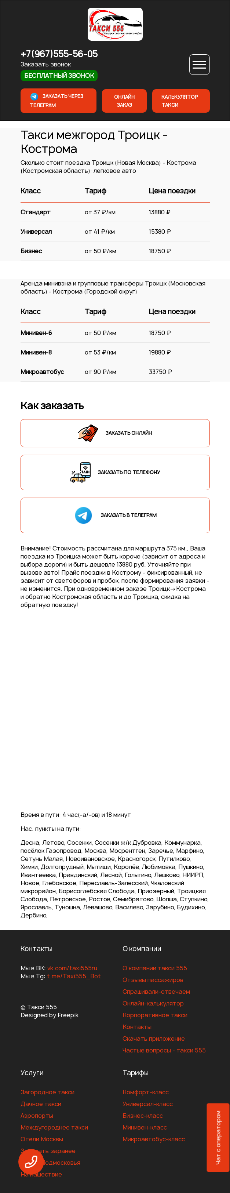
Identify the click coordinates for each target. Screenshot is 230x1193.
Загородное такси (47, 1092)
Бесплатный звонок (59, 76)
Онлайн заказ (124, 101)
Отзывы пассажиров (153, 980)
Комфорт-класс (146, 1092)
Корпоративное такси (155, 1015)
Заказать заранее (48, 1151)
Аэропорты (37, 1116)
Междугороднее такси (54, 1127)
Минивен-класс (145, 1127)
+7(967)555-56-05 (59, 54)
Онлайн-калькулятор (153, 1003)
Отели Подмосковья (50, 1163)
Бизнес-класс (143, 1116)
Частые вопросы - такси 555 (164, 1050)
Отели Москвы (42, 1139)
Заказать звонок (46, 64)
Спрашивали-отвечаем (156, 992)
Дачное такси (41, 1104)
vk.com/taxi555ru (72, 968)
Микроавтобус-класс (154, 1139)
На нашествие (41, 1174)
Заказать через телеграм (56, 100)
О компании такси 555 (155, 968)
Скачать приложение (154, 1038)
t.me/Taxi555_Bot (74, 976)
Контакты (137, 1027)
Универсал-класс (148, 1104)
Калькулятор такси (179, 101)
